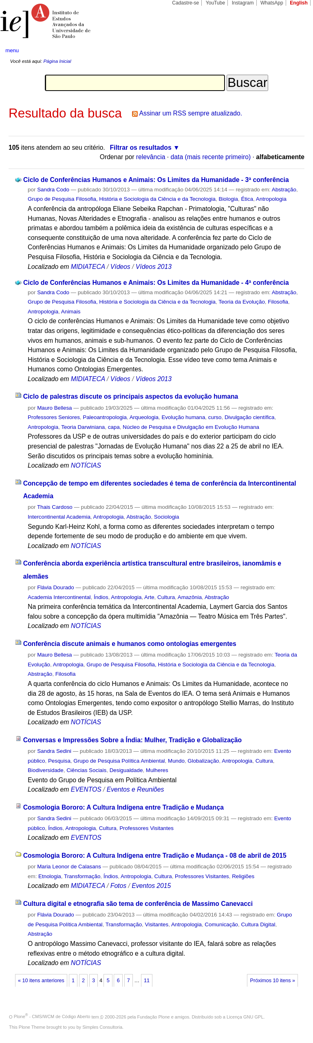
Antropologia (271, 199)
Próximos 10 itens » (272, 980)
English (299, 3)
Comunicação (221, 924)
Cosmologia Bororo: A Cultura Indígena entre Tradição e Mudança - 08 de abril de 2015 (155, 855)
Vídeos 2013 (154, 266)
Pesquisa (59, 761)
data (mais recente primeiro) (211, 156)
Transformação (82, 876)
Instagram (243, 3)
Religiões (243, 876)
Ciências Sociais (86, 770)
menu (12, 50)
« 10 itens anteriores (41, 980)
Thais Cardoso (55, 507)
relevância (150, 156)
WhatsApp (271, 3)
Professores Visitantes (146, 828)
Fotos (118, 885)
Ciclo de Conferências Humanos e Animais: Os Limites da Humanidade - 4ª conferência (156, 282)
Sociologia (166, 517)
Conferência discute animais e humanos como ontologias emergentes (129, 643)
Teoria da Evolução (241, 302)
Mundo (176, 761)
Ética (247, 199)
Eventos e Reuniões (135, 789)
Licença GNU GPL (245, 1016)
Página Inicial (57, 61)
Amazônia (190, 597)
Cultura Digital (258, 924)
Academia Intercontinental (59, 597)
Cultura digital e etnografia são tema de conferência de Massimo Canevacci (138, 903)
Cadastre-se (185, 3)
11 (147, 980)
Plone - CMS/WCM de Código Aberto (52, 1016)
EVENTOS (86, 789)
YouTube (215, 3)
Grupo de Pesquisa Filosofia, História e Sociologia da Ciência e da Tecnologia (122, 199)
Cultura (166, 597)
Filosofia (278, 302)
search (291, 51)
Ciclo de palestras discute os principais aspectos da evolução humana (130, 396)
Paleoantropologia (105, 417)
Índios (101, 597)
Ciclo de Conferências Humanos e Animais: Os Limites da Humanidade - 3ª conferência (156, 179)
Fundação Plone (153, 1016)
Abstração (284, 189)
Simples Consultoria (102, 1027)
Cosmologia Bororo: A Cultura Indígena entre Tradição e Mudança (123, 807)
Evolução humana (183, 417)
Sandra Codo (53, 189)
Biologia (228, 199)
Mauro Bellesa (54, 408)
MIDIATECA (88, 266)
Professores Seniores (54, 417)
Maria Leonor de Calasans (69, 866)
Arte (149, 597)
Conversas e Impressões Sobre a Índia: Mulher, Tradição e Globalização (132, 740)
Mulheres (157, 770)
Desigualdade (126, 770)
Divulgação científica (250, 417)
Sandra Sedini (54, 751)
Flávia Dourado (55, 587)
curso (215, 417)
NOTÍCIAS (86, 465)
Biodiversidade (46, 770)
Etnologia (49, 876)
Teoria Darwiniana (83, 427)
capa (114, 427)
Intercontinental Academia (59, 517)
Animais (71, 311)
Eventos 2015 (151, 885)
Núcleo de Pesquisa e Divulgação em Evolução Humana (191, 427)
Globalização (203, 761)
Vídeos (120, 266)
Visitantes (157, 924)
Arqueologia (144, 417)
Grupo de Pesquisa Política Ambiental (119, 761)
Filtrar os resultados (141, 147)
